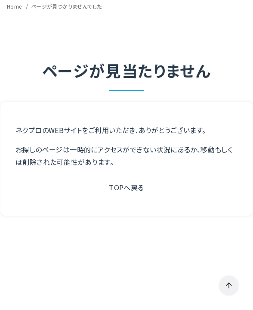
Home (15, 6)
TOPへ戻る (126, 187)
